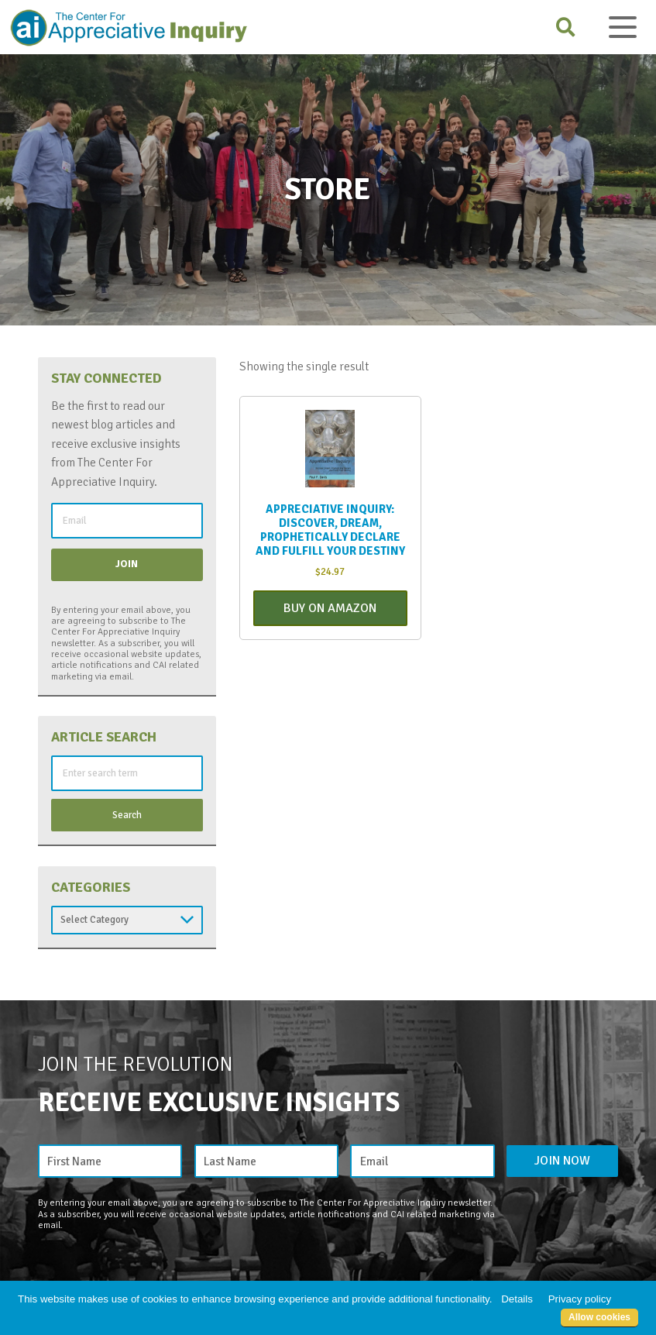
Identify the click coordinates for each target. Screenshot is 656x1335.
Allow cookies (599, 1317)
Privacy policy (579, 1299)
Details (517, 1299)
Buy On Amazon (329, 608)
